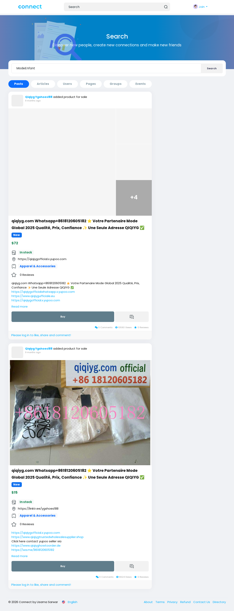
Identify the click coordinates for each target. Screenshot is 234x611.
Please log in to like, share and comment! (41, 335)
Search (212, 68)
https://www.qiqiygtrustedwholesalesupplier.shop (47, 537)
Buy (62, 316)
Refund (185, 602)
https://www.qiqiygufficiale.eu (33, 296)
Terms (160, 602)
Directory (219, 602)
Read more (19, 306)
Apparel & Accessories (38, 266)
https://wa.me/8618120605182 (32, 550)
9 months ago (33, 100)
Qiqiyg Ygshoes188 (38, 97)
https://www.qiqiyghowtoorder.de (36, 545)
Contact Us (202, 602)
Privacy (172, 602)
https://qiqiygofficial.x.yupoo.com (35, 300)
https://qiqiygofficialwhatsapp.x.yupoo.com (43, 292)
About (149, 602)
